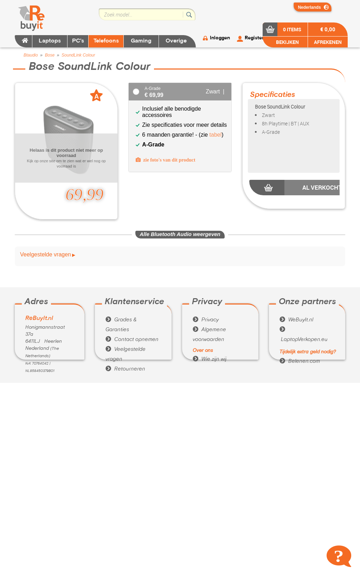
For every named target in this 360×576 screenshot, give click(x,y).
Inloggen (220, 38)
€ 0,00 (327, 29)
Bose (49, 55)
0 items (292, 29)
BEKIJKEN (287, 42)
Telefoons (106, 41)
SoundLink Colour (78, 55)
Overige (176, 41)
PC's (78, 41)
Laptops (50, 41)
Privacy (206, 320)
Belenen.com (299, 361)
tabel (216, 135)
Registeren (257, 38)
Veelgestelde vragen (45, 254)
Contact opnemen (132, 339)
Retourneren (125, 369)
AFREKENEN (328, 42)
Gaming (141, 41)
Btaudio (31, 55)
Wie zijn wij (209, 359)
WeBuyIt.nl (296, 320)
